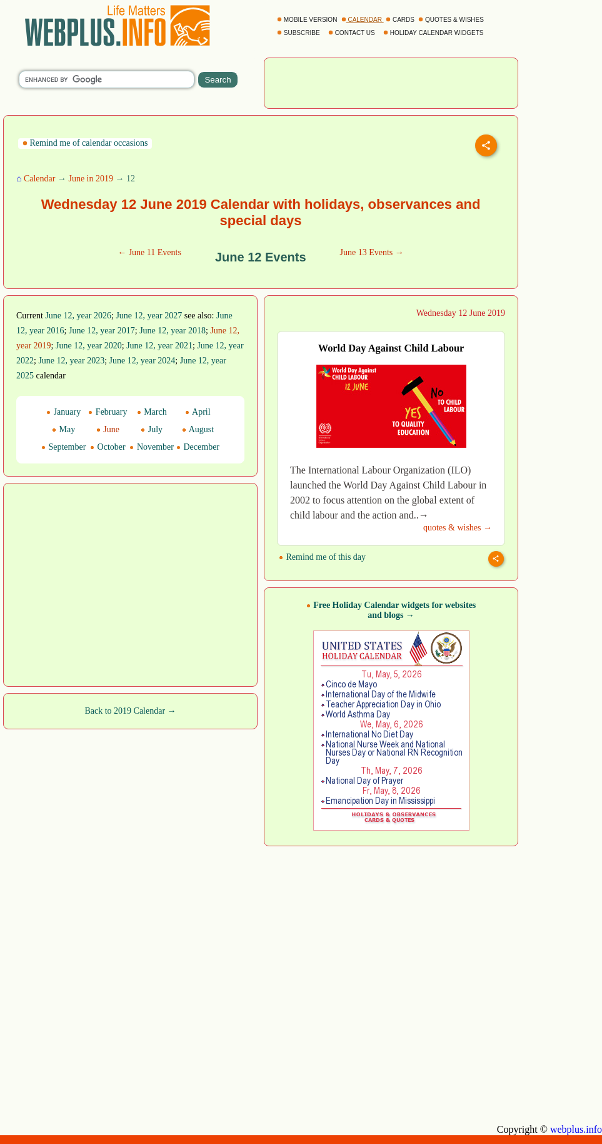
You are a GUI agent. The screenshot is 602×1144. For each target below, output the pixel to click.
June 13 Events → (372, 252)
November (151, 447)
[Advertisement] (391, 82)
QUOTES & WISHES (451, 19)
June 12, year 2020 (89, 345)
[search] (106, 79)
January (63, 412)
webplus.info (576, 1129)
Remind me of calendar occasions (85, 143)
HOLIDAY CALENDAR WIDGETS (434, 32)
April (197, 412)
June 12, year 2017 (102, 330)
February (107, 412)
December (197, 447)
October (108, 447)
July (152, 429)
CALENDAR (362, 19)
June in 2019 (90, 178)
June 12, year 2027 (149, 315)
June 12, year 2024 (142, 360)
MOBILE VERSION (308, 19)
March (152, 412)
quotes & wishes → (457, 527)
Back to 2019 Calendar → (130, 711)
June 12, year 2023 (71, 360)
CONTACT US (352, 32)
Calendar (40, 178)
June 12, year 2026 (78, 315)
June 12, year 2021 (159, 345)
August (198, 429)
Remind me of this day (322, 557)
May (63, 429)
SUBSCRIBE (299, 32)
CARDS (401, 19)
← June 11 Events (149, 252)
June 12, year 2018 (172, 330)
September (63, 447)
